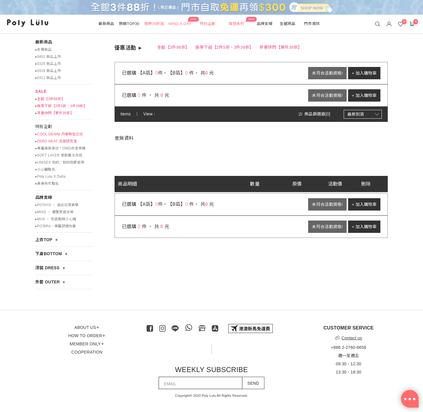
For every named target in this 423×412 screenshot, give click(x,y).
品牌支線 (43, 197)
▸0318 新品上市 (48, 71)
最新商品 (43, 42)
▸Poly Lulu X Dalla (50, 176)
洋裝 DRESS (47, 267)
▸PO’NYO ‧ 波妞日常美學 (57, 205)
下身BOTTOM (48, 253)
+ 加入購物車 (364, 73)
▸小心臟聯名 (45, 169)
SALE (41, 91)
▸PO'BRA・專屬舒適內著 (55, 226)
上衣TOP (43, 239)
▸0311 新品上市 (48, 78)
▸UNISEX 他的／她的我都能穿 (59, 162)
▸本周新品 (43, 50)
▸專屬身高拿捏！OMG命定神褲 (60, 148)
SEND (253, 383)
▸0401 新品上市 (48, 57)
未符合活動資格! (327, 73)
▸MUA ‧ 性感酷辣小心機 (55, 219)
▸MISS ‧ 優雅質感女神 (54, 212)
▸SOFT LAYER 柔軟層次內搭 (59, 155)
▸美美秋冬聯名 (47, 183)
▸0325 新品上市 (48, 64)
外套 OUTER (47, 282)
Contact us (348, 338)
